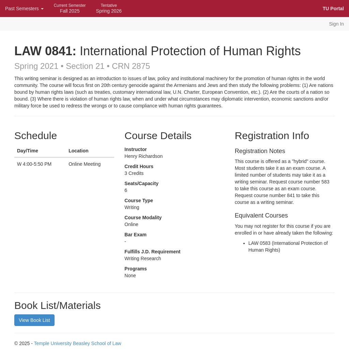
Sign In (336, 24)
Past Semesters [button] (24, 8)
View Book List (34, 320)
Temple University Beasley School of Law (77, 343)
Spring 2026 (109, 8)
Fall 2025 (70, 8)
